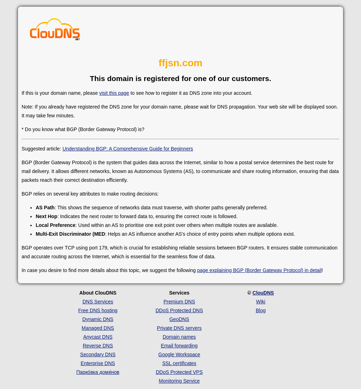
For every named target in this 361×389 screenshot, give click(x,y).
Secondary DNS (97, 354)
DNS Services (97, 301)
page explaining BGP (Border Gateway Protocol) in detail (259, 270)
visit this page (114, 93)
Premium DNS (179, 301)
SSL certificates (179, 363)
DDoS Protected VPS (179, 372)
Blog (260, 310)
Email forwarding (179, 345)
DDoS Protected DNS (179, 310)
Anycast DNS (97, 337)
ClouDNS (263, 293)
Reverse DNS (98, 345)
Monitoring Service (179, 381)
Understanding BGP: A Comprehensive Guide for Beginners (127, 149)
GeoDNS (179, 319)
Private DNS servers (179, 328)
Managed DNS (98, 328)
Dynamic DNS (98, 319)
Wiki (260, 301)
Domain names (179, 337)
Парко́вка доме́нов (98, 372)
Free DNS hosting (97, 310)
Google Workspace (179, 354)
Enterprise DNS (98, 363)
